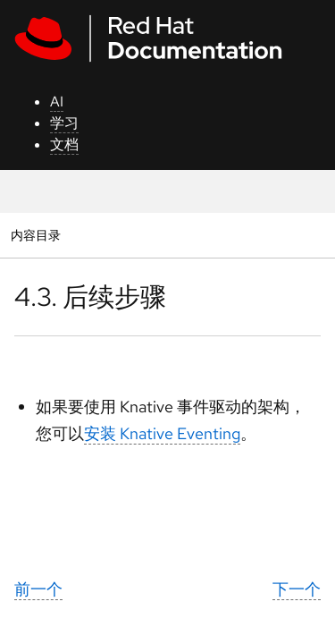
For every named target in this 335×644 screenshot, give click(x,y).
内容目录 (35, 234)
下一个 (296, 589)
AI (56, 101)
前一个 (38, 589)
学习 (64, 123)
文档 (64, 144)
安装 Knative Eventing (162, 433)
